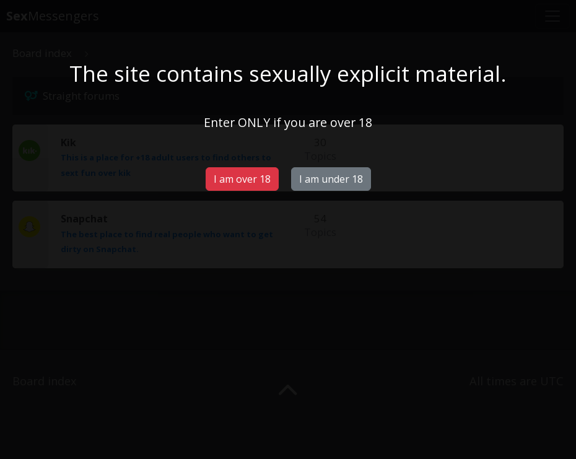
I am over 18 (242, 179)
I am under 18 (331, 179)
